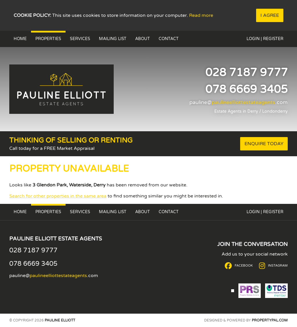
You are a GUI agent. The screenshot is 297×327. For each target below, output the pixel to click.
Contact (169, 38)
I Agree (269, 15)
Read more (201, 15)
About (142, 38)
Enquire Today (264, 144)
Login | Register (265, 38)
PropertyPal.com (270, 320)
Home (20, 38)
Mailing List (112, 38)
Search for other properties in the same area (57, 196)
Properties (48, 38)
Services (80, 38)
